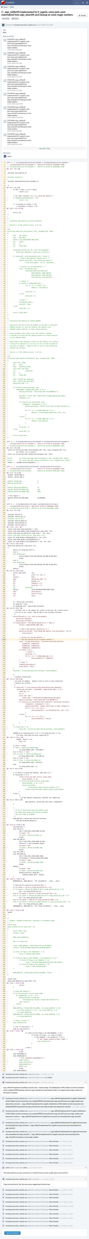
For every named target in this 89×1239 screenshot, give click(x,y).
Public (16, 18)
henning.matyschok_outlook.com (25, 25)
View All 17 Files (44, 149)
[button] (87, 2)
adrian (9, 156)
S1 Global (49, 1077)
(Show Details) (54, 1141)
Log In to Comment (12, 1233)
